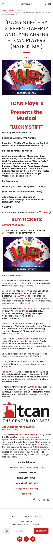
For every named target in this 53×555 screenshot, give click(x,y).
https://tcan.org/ (41, 212)
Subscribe (41, 531)
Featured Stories (15, 10)
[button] (3, 4)
